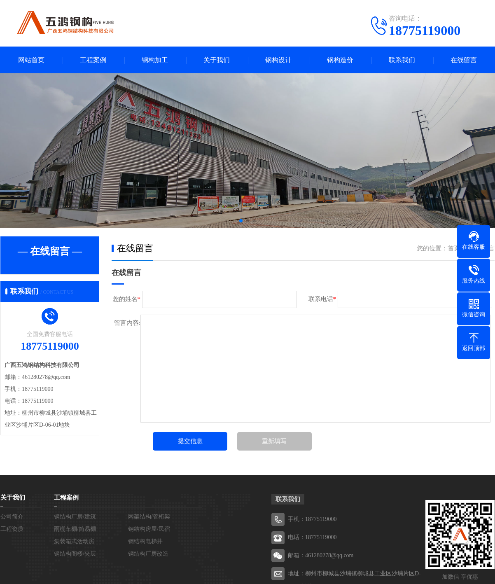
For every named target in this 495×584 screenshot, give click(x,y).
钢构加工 (155, 59)
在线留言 (464, 59)
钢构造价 (340, 59)
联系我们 (402, 59)
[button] (241, 220)
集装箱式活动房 (74, 541)
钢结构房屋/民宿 (149, 529)
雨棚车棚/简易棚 (75, 529)
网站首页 (31, 59)
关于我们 (216, 59)
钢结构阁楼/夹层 (75, 554)
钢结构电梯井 (145, 541)
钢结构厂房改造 (148, 554)
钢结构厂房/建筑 (75, 517)
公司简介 (11, 517)
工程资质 (11, 529)
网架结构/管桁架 (149, 517)
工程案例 (93, 59)
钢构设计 (278, 59)
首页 (454, 248)
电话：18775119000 (312, 537)
